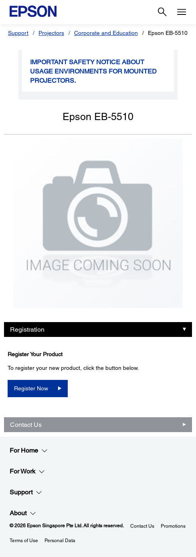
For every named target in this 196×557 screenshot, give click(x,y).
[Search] (162, 12)
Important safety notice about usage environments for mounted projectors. (93, 71)
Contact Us (26, 424)
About (23, 513)
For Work (27, 471)
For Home (29, 450)
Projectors (51, 33)
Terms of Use (24, 540)
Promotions (173, 526)
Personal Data (59, 540)
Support (18, 33)
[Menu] (181, 12)
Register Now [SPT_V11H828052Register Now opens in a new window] (31, 388)
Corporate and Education (106, 33)
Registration (27, 329)
